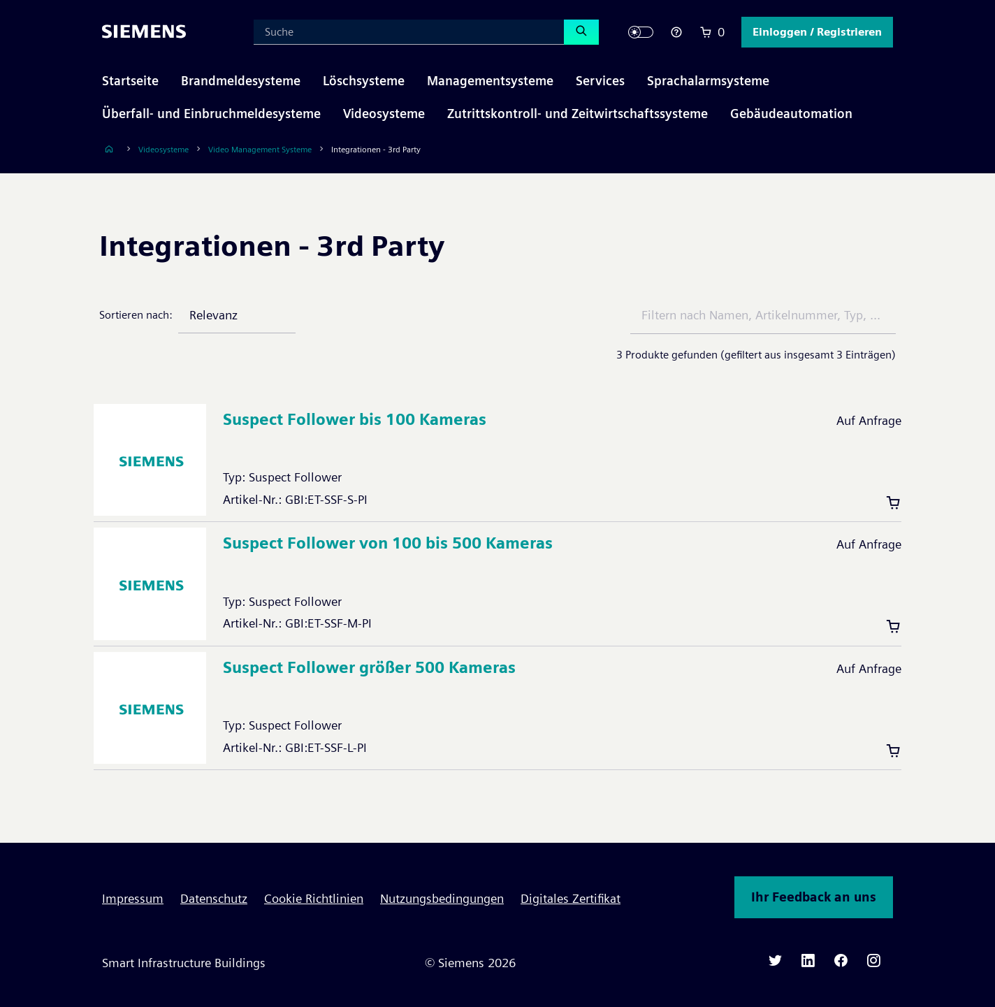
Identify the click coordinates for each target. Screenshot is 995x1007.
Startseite (130, 80)
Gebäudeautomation (791, 113)
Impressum (133, 898)
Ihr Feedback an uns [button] (813, 897)
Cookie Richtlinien (313, 898)
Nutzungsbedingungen (442, 898)
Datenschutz (213, 898)
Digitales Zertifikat (570, 898)
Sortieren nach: (136, 314)
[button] (817, 32)
